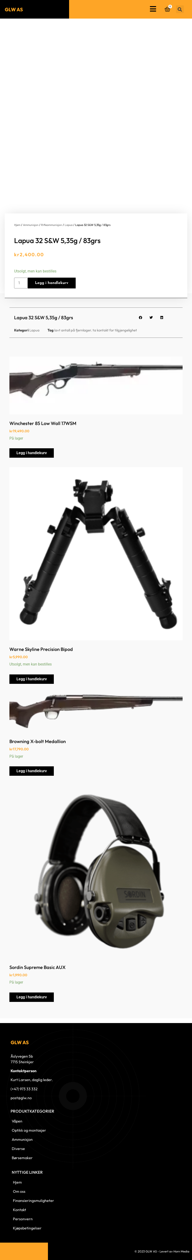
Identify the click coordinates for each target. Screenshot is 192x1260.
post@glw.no (21, 1097)
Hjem (17, 225)
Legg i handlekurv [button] (31, 453)
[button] (180, 9)
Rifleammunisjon (51, 225)
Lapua (69, 225)
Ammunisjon (31, 225)
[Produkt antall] (21, 283)
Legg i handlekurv (51, 283)
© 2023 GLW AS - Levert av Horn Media (161, 1251)
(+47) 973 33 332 (24, 1089)
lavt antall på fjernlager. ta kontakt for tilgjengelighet (95, 330)
